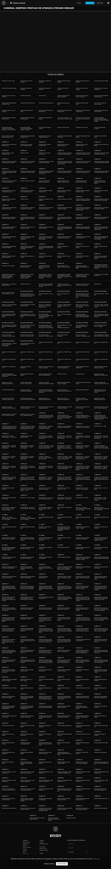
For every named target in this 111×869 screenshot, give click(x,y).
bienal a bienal (19, 3)
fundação (25, 840)
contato (41, 842)
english (41, 853)
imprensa (42, 840)
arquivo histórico (27, 847)
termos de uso (43, 848)
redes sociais (100, 3)
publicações (26, 844)
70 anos (25, 849)
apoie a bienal (90, 2)
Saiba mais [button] (96, 858)
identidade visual (44, 844)
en (78, 3)
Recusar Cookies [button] (49, 863)
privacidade (42, 847)
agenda (24, 845)
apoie (24, 852)
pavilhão (25, 850)
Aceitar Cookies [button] (62, 863)
